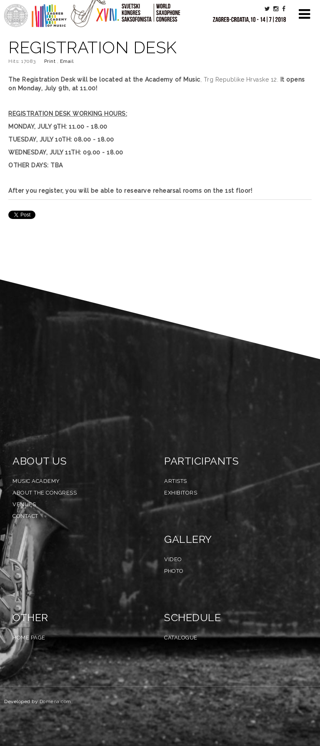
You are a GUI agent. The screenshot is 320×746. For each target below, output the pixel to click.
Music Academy (36, 481)
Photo (174, 571)
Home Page (28, 637)
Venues (24, 504)
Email (67, 61)
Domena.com (55, 701)
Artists (175, 481)
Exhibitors (180, 493)
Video (173, 559)
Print (50, 61)
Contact (25, 516)
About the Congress (44, 493)
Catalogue (181, 637)
